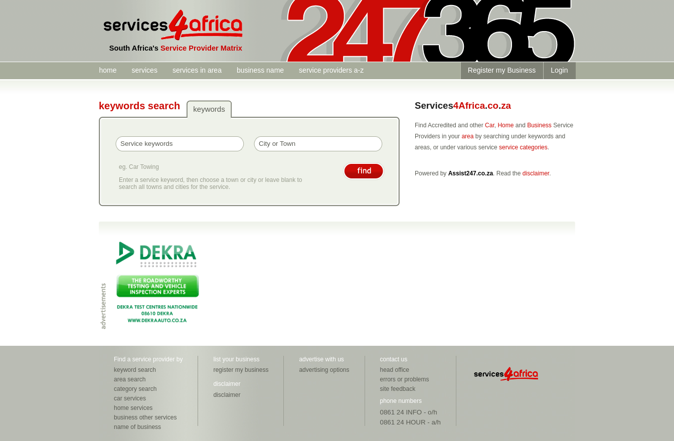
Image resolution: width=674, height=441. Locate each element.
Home (505, 125)
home (108, 70)
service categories (523, 147)
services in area (197, 70)
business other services (145, 417)
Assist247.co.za (470, 173)
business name (260, 70)
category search (135, 388)
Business (539, 125)
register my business (240, 369)
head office (395, 369)
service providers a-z (331, 70)
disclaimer (536, 173)
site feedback (398, 388)
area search (129, 379)
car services (130, 398)
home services (133, 407)
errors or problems (404, 379)
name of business (137, 426)
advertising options (324, 369)
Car (489, 125)
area (467, 136)
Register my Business (502, 70)
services (144, 70)
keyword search (135, 369)
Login (559, 70)
